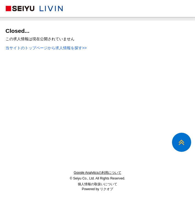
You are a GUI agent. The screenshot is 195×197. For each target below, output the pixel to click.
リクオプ (106, 189)
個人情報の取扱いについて (97, 184)
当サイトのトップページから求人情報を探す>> (46, 48)
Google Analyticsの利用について (97, 173)
